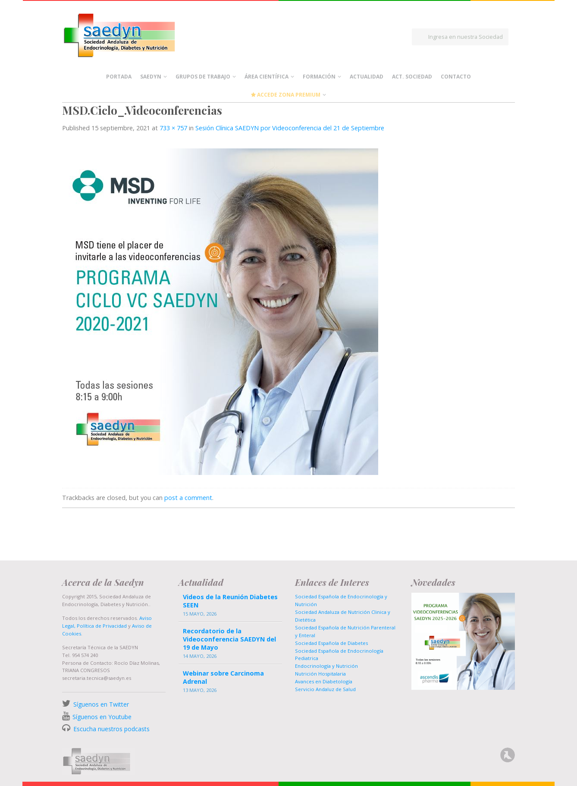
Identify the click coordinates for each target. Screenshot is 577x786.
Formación (319, 76)
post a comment (188, 498)
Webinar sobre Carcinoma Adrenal (223, 677)
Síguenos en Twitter (101, 704)
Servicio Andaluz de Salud (325, 689)
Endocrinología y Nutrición (326, 666)
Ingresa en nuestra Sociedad (465, 37)
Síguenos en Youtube (102, 717)
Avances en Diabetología (323, 681)
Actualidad (366, 76)
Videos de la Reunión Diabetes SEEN (230, 601)
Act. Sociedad (412, 76)
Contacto (456, 76)
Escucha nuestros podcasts (111, 729)
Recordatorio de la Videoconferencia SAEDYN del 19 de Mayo (229, 639)
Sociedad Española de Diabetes (331, 643)
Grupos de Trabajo (203, 76)
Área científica (266, 76)
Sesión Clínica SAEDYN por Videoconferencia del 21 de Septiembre (289, 128)
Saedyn (150, 76)
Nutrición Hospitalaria (320, 673)
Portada (119, 76)
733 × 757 (173, 128)
